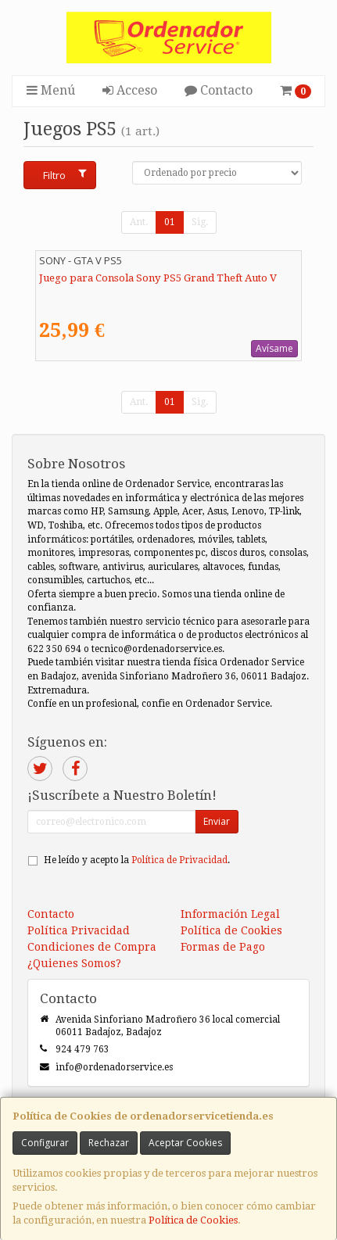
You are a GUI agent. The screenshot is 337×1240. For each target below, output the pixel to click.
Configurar (45, 1142)
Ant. (139, 222)
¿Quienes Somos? (74, 963)
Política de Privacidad (179, 860)
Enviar (216, 821)
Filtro (64, 175)
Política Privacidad (78, 930)
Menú (51, 90)
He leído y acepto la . (137, 860)
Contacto (219, 90)
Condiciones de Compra (91, 947)
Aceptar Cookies (185, 1142)
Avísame (274, 348)
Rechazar (108, 1142)
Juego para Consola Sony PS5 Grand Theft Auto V (158, 278)
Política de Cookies (193, 1220)
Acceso (129, 90)
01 (169, 222)
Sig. (200, 222)
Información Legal (230, 914)
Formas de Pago (223, 947)
